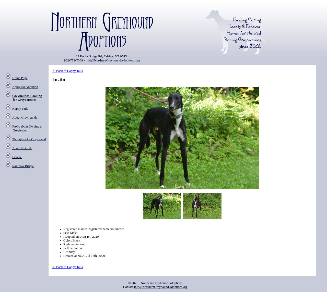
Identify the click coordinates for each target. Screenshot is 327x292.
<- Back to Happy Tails (67, 71)
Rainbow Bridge (23, 166)
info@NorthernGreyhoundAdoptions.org (113, 60)
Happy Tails (20, 108)
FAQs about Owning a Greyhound (27, 128)
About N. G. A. (22, 148)
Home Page (19, 78)
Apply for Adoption (25, 87)
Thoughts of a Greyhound (29, 139)
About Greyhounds (24, 117)
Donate (17, 157)
